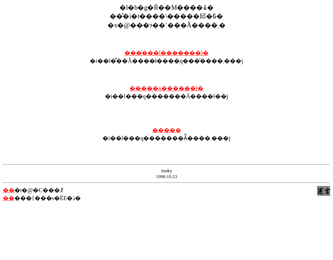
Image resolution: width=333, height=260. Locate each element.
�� (8, 190)
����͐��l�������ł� (166, 53)
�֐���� (166, 130)
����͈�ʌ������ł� (166, 88)
